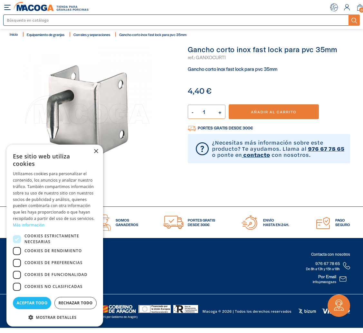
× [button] (95, 151)
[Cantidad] (206, 111)
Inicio (14, 34)
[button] (55, 316)
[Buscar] (176, 20)
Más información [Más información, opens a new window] (28, 225)
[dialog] (54, 236)
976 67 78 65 (326, 148)
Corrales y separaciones (91, 34)
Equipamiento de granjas (45, 34)
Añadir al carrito (273, 111)
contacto (256, 154)
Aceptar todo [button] (31, 303)
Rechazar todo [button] (75, 303)
